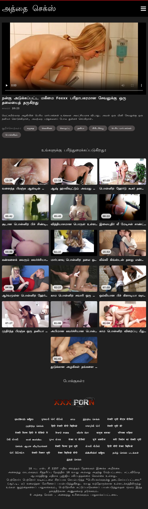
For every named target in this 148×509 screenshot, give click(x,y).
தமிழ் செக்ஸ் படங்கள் (92, 462)
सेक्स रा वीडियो (97, 441)
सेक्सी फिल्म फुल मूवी (116, 448)
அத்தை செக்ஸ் (44, 497)
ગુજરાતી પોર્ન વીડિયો (49, 419)
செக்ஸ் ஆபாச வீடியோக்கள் (76, 448)
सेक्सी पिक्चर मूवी (118, 455)
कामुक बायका (106, 434)
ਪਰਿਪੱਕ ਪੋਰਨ (84, 434)
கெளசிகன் (47, 128)
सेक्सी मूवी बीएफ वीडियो (124, 419)
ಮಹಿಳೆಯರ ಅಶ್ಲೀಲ (59, 462)
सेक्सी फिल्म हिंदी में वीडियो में (27, 434)
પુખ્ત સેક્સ (72, 441)
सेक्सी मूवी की (120, 426)
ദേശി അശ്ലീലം (49, 441)
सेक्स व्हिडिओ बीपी (28, 462)
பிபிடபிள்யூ (98, 128)
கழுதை (30, 128)
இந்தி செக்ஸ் (123, 462)
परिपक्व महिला (131, 434)
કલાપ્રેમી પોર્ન (95, 426)
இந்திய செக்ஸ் (91, 419)
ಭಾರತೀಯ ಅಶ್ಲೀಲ (18, 419)
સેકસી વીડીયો (27, 455)
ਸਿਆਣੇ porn (61, 434)
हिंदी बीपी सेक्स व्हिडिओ (59, 455)
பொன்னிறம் (11, 134)
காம (71, 419)
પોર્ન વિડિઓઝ (90, 455)
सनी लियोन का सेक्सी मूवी (34, 448)
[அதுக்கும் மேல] (143, 9)
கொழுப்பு (65, 128)
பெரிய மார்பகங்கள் (122, 128)
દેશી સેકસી (25, 441)
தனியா (80, 128)
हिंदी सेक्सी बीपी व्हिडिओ (63, 426)
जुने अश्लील (121, 441)
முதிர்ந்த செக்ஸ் (29, 426)
